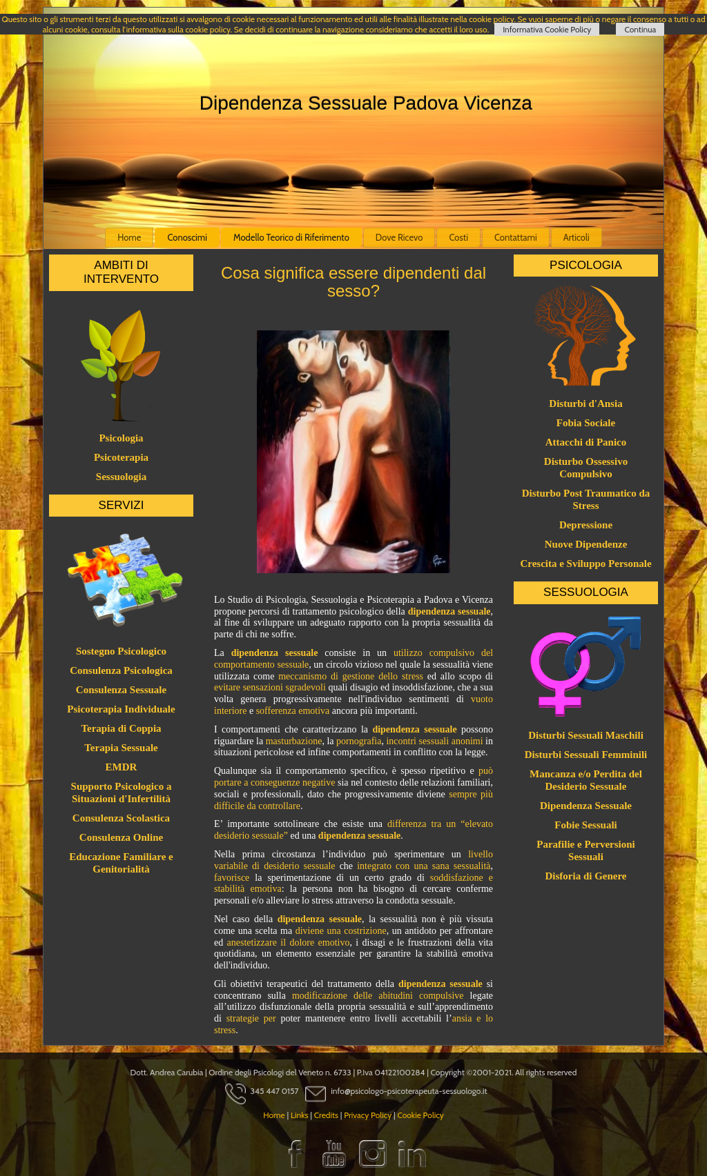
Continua (640, 29)
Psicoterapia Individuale (121, 709)
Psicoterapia (121, 457)
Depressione (585, 524)
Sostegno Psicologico (121, 651)
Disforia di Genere (585, 875)
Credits (326, 1115)
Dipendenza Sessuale (586, 805)
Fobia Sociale (585, 422)
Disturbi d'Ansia (585, 403)
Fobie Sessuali (585, 824)
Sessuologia (121, 476)
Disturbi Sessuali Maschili (585, 735)
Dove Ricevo (399, 237)
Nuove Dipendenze (586, 544)
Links (300, 1115)
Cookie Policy (420, 1115)
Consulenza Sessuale (121, 689)
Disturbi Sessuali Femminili (586, 754)
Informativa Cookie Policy (547, 29)
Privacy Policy (367, 1115)
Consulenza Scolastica (121, 818)
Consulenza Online (121, 837)
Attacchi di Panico (586, 442)
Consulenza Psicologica (121, 670)
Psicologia (121, 438)
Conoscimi (187, 237)
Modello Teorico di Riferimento (291, 237)
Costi (458, 237)
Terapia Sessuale (121, 747)
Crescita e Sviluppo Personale (585, 563)
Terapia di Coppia (121, 728)
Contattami (515, 237)
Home (129, 237)
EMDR (121, 767)
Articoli (576, 237)
